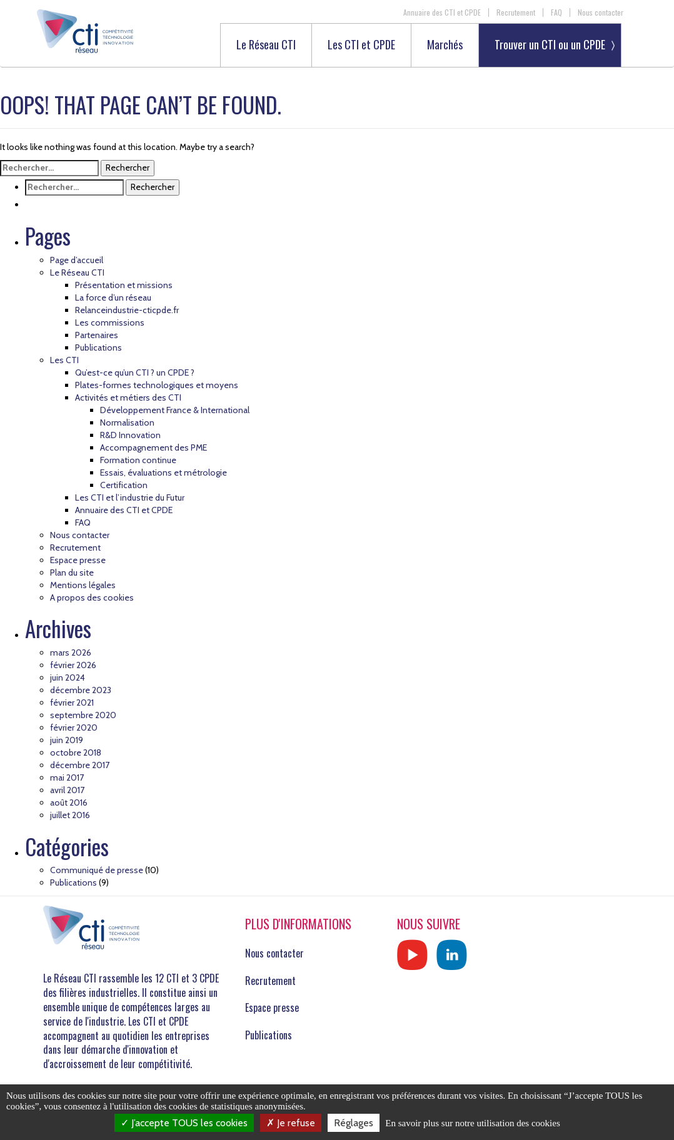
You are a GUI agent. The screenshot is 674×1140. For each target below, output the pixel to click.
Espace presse (78, 560)
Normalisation (127, 422)
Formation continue (138, 460)
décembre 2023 (80, 690)
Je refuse (290, 1123)
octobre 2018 (75, 752)
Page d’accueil (76, 260)
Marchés (445, 45)
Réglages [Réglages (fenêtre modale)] (353, 1123)
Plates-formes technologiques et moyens (156, 385)
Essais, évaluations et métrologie (163, 472)
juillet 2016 (70, 815)
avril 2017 (67, 790)
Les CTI (64, 360)
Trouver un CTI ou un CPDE (550, 44)
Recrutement (515, 12)
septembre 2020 (83, 715)
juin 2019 (66, 740)
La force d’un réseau (113, 297)
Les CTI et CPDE (361, 45)
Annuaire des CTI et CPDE (442, 12)
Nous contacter (600, 12)
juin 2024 (67, 677)
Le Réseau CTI (266, 45)
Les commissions (109, 322)
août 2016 (69, 802)
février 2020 (74, 727)
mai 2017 (67, 777)
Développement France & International (174, 410)
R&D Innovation (130, 435)
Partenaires (96, 335)
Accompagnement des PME (153, 447)
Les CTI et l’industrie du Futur (129, 497)
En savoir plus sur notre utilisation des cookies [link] (472, 1123)
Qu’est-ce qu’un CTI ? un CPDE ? (134, 372)
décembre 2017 (79, 765)
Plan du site (72, 572)
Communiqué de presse (96, 870)
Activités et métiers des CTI (128, 397)
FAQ (556, 12)
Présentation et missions (124, 285)
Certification (124, 485)
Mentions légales (83, 585)
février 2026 (73, 665)
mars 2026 (70, 652)
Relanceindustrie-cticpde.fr (127, 310)
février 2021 (72, 702)
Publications (98, 347)
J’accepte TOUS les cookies (184, 1123)
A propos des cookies (92, 597)
